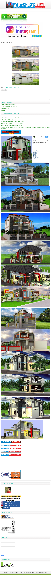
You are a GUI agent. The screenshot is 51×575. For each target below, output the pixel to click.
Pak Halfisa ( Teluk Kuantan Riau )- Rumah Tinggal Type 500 (12, 123)
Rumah (5, 39)
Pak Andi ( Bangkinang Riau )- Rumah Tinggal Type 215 (11, 125)
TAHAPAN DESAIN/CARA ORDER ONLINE (8, 104)
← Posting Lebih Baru (5, 92)
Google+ (16, 87)
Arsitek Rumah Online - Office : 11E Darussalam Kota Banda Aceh (35, 572)
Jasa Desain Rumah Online (17, 572)
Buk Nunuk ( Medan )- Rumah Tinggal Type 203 (9, 119)
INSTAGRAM (3, 110)
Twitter (11, 87)
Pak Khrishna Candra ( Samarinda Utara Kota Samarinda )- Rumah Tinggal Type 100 (16, 115)
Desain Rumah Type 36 (6, 42)
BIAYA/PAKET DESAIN (5, 108)
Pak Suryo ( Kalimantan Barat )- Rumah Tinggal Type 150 (11, 117)
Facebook (6, 87)
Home (2, 39)
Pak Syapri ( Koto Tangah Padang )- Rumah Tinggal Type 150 (12, 121)
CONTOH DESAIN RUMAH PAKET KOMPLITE (9, 106)
